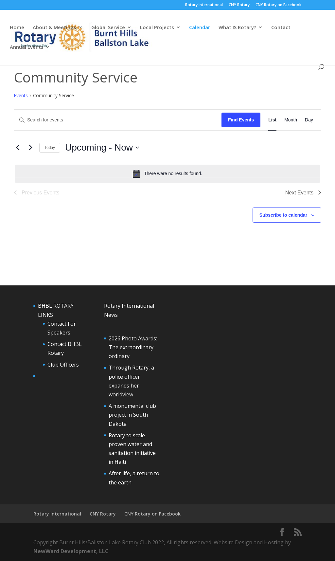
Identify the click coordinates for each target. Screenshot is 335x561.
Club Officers (63, 364)
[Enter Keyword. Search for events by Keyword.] (117, 120)
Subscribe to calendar (283, 215)
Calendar (199, 27)
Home (17, 27)
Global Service (108, 27)
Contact (281, 27)
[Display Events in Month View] (290, 120)
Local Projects (157, 27)
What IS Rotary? (237, 27)
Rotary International (204, 5)
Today (49, 147)
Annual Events (27, 47)
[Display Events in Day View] (309, 120)
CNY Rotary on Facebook (279, 5)
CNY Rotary (239, 5)
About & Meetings (54, 27)
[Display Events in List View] (272, 120)
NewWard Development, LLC (71, 551)
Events (21, 95)
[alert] (167, 174)
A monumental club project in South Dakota (132, 414)
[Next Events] (30, 148)
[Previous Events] (18, 148)
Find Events (241, 119)
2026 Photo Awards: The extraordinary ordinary (133, 347)
